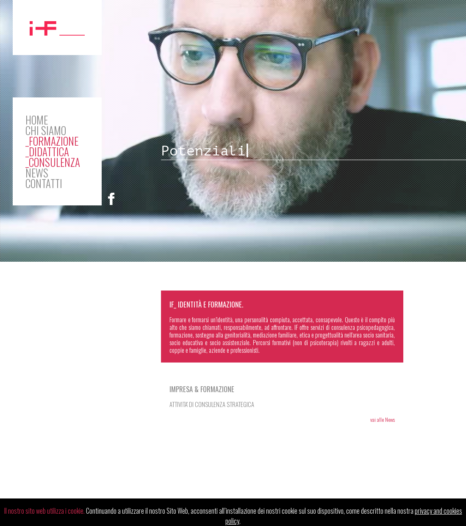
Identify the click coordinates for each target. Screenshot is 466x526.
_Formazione (51, 141)
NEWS (36, 172)
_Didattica (47, 151)
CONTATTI (43, 183)
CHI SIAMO (45, 130)
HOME (36, 119)
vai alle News (382, 420)
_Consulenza (52, 162)
